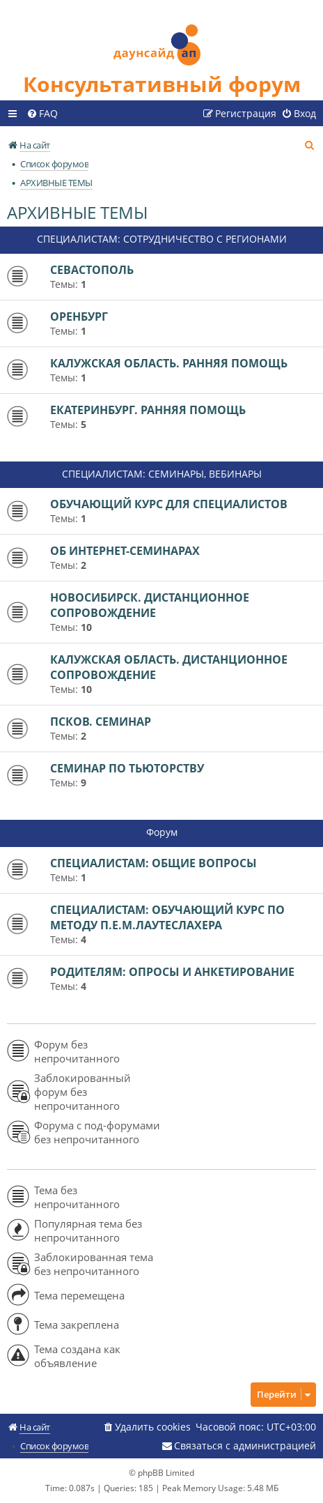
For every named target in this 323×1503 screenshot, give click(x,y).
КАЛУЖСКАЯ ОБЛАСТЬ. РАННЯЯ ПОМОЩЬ (168, 363)
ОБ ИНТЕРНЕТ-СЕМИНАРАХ (125, 550)
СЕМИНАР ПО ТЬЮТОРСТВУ (127, 768)
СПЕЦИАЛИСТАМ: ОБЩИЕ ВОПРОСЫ (153, 863)
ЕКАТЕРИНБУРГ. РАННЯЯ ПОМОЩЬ (148, 410)
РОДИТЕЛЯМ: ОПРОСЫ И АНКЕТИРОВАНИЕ (172, 971)
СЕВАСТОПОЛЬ (92, 269)
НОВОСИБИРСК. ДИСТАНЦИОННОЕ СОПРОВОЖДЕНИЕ (149, 605)
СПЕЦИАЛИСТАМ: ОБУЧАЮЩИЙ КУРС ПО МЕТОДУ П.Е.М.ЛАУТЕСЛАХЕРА (167, 917)
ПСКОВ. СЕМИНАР (100, 721)
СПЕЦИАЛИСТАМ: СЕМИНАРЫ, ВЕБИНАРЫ (162, 473)
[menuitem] (42, 114)
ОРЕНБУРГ (79, 316)
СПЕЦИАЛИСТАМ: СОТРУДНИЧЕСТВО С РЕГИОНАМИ (162, 238)
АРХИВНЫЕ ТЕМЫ (77, 212)
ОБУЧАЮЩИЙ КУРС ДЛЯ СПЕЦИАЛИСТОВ (168, 504)
